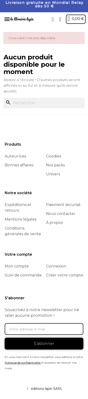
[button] (53, 19)
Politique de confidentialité (22, 362)
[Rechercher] (44, 103)
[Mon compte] (60, 19)
